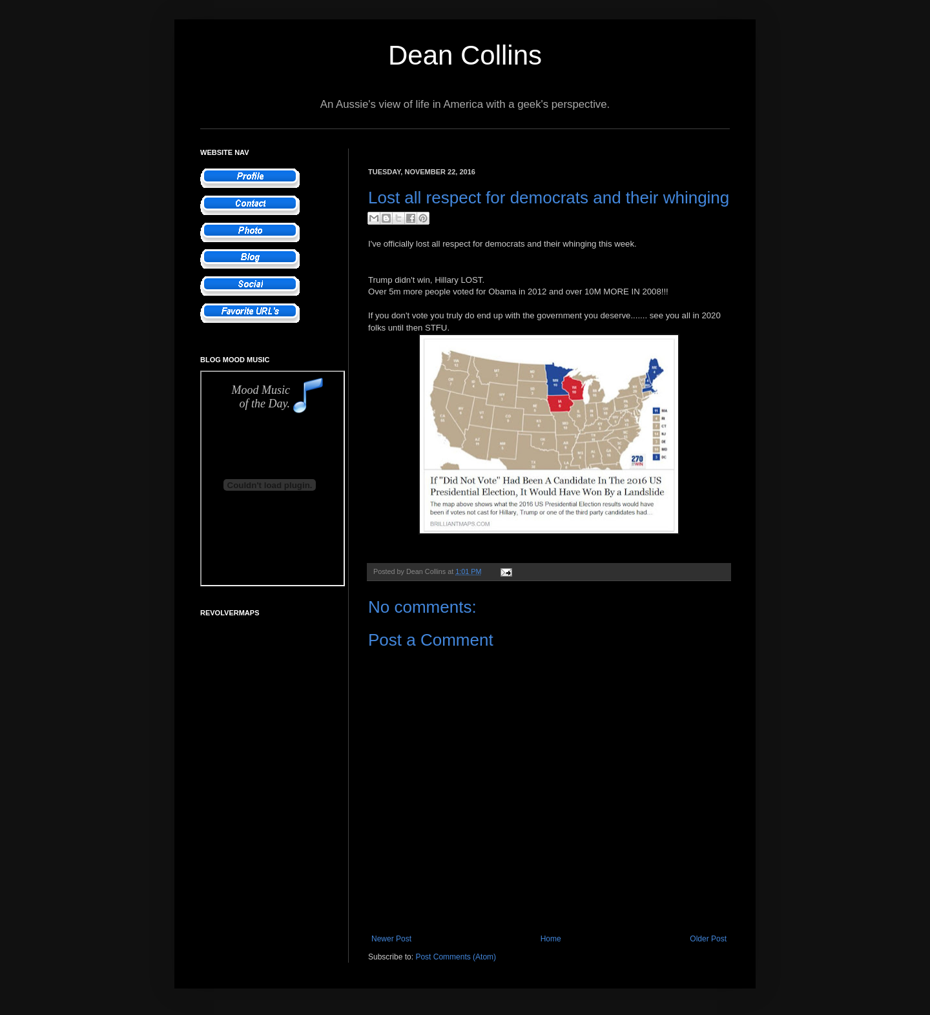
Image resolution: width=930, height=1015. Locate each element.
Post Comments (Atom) (455, 956)
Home (551, 938)
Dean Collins (465, 55)
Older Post (708, 938)
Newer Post (391, 938)
